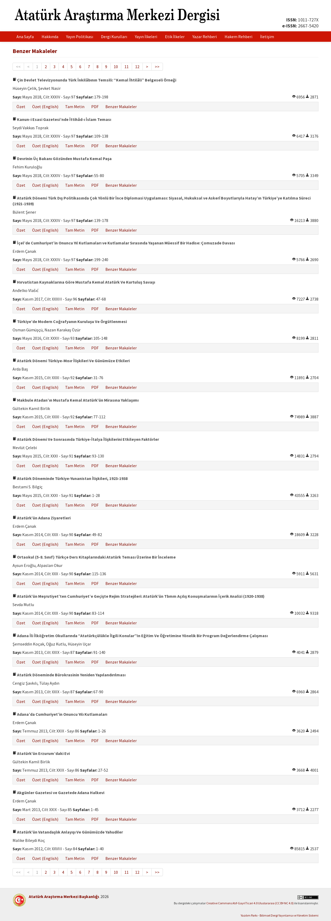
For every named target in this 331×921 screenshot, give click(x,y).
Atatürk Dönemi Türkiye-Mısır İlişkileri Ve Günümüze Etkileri (71, 360)
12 (137, 66)
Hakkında (50, 36)
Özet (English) (45, 106)
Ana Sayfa (25, 36)
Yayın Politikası (79, 36)
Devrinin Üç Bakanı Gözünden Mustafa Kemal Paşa (62, 158)
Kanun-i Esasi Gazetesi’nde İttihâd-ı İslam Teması (62, 119)
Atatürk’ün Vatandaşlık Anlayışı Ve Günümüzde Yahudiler (68, 832)
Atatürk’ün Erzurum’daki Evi (41, 753)
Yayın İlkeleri (146, 36)
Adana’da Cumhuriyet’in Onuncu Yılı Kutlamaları (60, 714)
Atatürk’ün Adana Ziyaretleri (42, 517)
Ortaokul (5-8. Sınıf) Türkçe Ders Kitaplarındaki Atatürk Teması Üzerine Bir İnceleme (94, 557)
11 (126, 66)
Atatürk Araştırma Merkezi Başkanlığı (64, 896)
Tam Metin (74, 106)
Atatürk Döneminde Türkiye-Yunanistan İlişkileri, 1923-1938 (70, 478)
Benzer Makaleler (121, 106)
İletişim (267, 36)
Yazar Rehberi (204, 36)
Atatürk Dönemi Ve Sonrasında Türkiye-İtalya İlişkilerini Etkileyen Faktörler (86, 439)
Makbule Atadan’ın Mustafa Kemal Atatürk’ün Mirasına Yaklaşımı (76, 400)
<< (18, 66)
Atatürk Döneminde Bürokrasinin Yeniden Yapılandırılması (69, 674)
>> (157, 66)
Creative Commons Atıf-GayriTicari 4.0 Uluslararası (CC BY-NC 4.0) (250, 903)
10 (116, 66)
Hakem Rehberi (238, 36)
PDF (95, 106)
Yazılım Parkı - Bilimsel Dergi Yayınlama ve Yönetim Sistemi (279, 915)
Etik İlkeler (175, 36)
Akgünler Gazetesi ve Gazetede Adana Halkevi (58, 792)
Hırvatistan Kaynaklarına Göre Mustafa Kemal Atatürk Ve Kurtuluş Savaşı (84, 282)
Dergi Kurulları (114, 36)
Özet (20, 106)
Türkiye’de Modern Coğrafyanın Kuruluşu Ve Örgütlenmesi (70, 321)
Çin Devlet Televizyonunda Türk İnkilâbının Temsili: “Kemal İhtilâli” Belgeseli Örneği (94, 80)
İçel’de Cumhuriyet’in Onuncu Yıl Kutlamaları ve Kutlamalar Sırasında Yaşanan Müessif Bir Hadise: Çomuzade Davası (124, 242)
